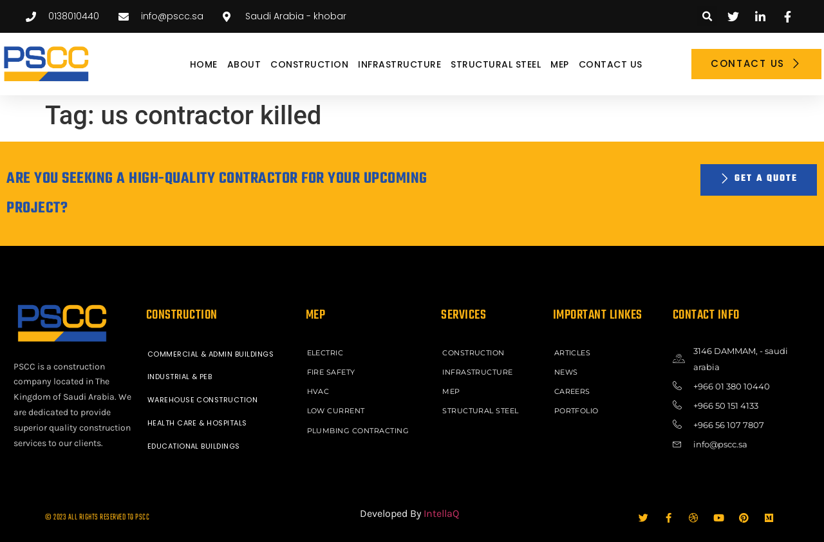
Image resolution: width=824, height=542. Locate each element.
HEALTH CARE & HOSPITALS (197, 423)
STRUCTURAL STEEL (496, 64)
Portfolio (576, 410)
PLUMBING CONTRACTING (358, 430)
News (566, 372)
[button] (707, 16)
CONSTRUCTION (309, 64)
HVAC (318, 391)
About (244, 64)
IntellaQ (441, 513)
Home (204, 64)
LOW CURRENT (336, 410)
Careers (572, 391)
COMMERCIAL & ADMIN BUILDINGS (210, 354)
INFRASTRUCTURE (399, 64)
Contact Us (610, 64)
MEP (559, 64)
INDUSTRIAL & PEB (179, 377)
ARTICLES (572, 352)
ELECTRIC (325, 352)
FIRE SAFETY (331, 372)
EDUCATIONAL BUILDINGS (194, 447)
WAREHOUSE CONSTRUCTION (202, 400)
